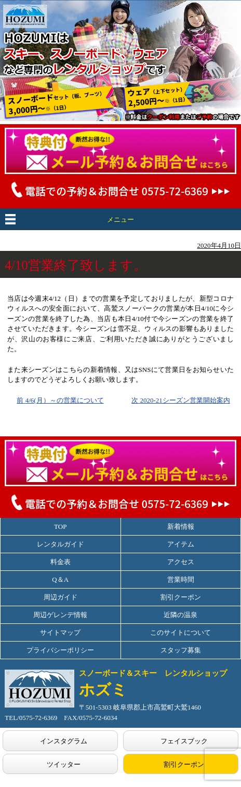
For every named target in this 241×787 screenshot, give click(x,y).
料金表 (60, 562)
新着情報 (180, 526)
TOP (60, 526)
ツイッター (64, 764)
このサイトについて (180, 632)
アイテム (180, 544)
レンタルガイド (60, 544)
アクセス (180, 562)
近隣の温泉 (180, 615)
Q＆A (60, 579)
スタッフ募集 (180, 650)
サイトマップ (60, 632)
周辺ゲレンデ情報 (60, 615)
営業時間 (180, 579)
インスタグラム (63, 741)
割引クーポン (180, 597)
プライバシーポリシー (60, 650)
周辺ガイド (60, 597)
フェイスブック (184, 741)
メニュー (120, 219)
